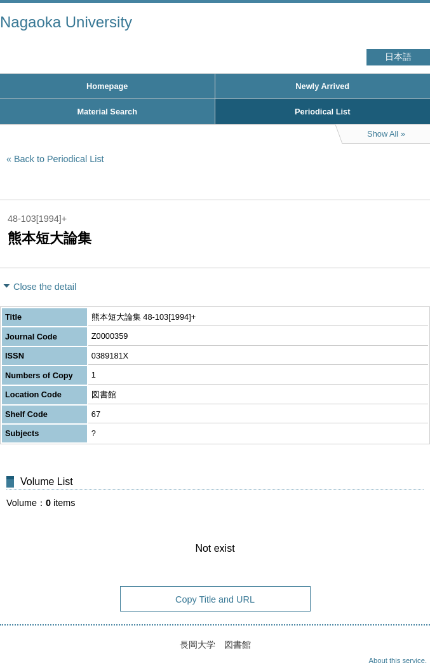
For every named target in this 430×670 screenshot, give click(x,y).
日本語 (398, 57)
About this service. (398, 660)
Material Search (107, 111)
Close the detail (44, 287)
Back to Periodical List (59, 159)
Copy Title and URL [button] (215, 599)
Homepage (107, 86)
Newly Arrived (322, 86)
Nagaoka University (66, 22)
